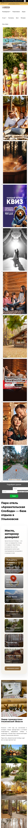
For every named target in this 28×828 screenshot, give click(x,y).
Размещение (6, 11)
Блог (17, 18)
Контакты (11, 18)
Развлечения (16, 11)
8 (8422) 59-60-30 (17, 0)
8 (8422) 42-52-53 (7, 0)
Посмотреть (9, 385)
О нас (4, 18)
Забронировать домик (13, 668)
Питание (23, 18)
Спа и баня (5, 24)
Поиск (14, 496)
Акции (23, 11)
